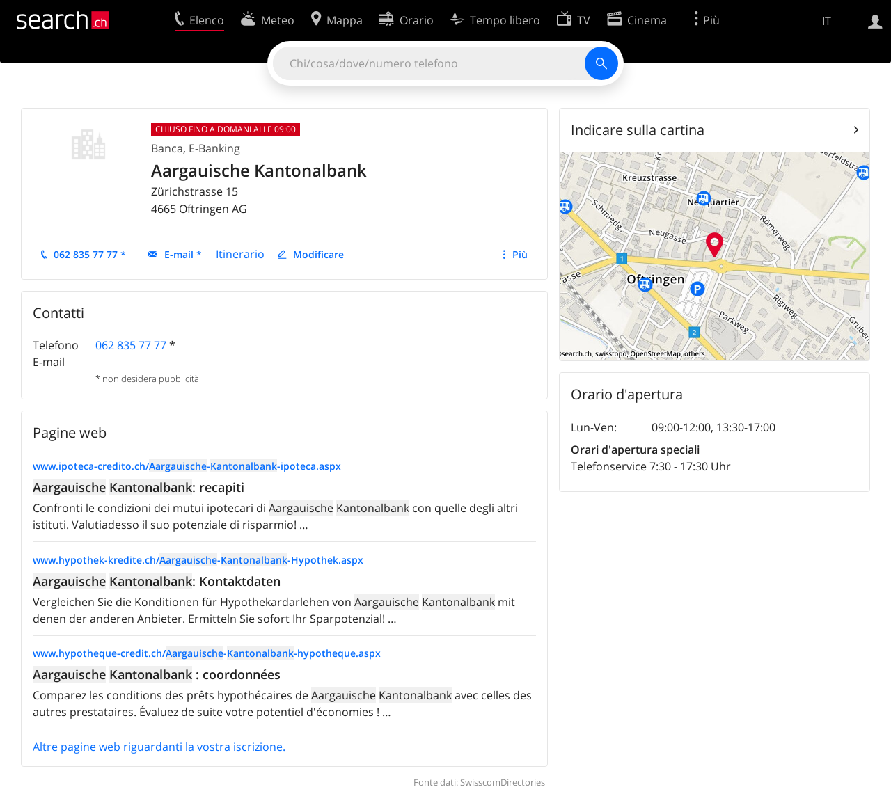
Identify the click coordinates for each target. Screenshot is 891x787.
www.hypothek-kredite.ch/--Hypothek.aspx (198, 559)
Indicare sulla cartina (637, 129)
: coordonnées (157, 674)
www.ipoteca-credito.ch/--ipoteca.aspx (187, 465)
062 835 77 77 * (90, 254)
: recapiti (138, 487)
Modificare (318, 254)
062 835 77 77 (130, 345)
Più (520, 254)
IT (826, 21)
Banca (167, 148)
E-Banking (214, 148)
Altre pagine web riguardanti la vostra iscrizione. (159, 746)
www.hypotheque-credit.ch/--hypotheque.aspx (207, 653)
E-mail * (183, 254)
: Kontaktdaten (157, 581)
